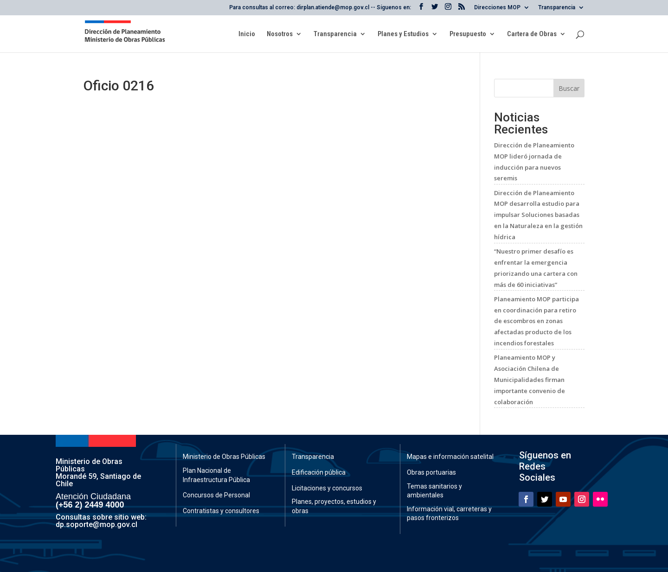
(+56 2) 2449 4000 (90, 504)
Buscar (569, 88)
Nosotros (280, 34)
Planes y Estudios (403, 34)
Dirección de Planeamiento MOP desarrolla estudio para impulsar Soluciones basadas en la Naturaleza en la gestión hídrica (538, 215)
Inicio (246, 34)
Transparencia (556, 8)
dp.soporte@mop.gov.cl (96, 524)
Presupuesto (468, 34)
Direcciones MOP (497, 8)
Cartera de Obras (532, 34)
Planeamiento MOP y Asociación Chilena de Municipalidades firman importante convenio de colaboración (529, 379)
